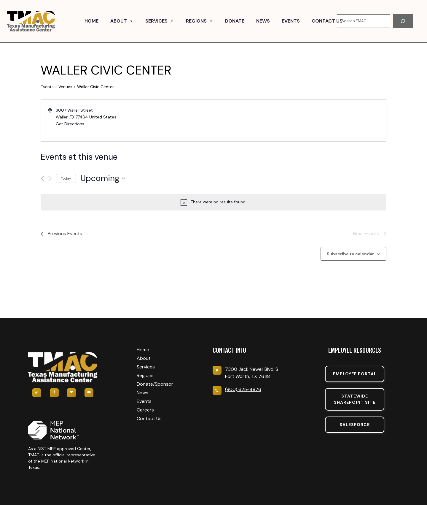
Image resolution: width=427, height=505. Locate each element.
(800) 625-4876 (243, 389)
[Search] (403, 21)
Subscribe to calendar (350, 254)
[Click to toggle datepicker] (102, 178)
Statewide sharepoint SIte (354, 399)
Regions (199, 21)
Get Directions (70, 123)
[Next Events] (50, 178)
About (121, 21)
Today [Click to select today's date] (66, 178)
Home (91, 21)
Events (291, 21)
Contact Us (327, 21)
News (263, 21)
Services (159, 21)
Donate (234, 21)
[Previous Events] (42, 178)
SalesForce (355, 424)
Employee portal (355, 373)
